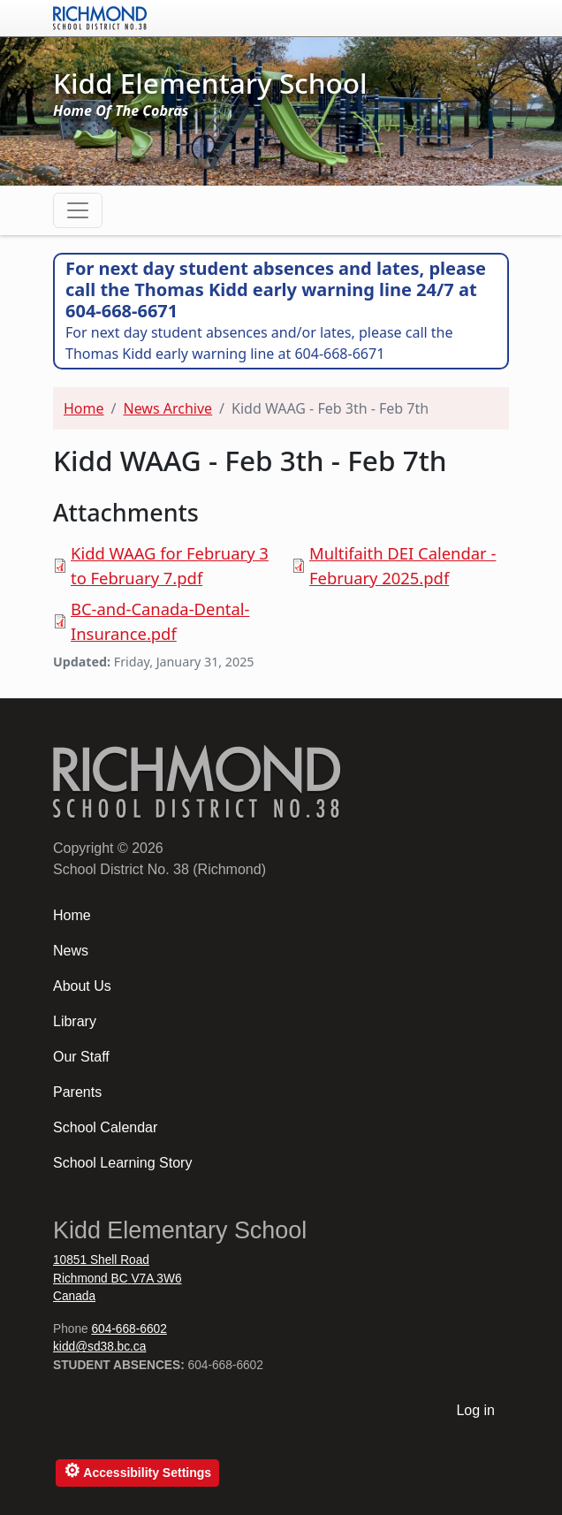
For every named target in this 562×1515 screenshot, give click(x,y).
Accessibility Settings (137, 1470)
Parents (77, 1092)
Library (74, 1021)
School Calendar (105, 1127)
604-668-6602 (128, 1329)
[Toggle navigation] (78, 210)
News (70, 950)
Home (84, 408)
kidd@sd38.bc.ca (99, 1346)
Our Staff (81, 1056)
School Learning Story (122, 1162)
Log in (475, 1410)
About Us (82, 986)
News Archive (167, 408)
